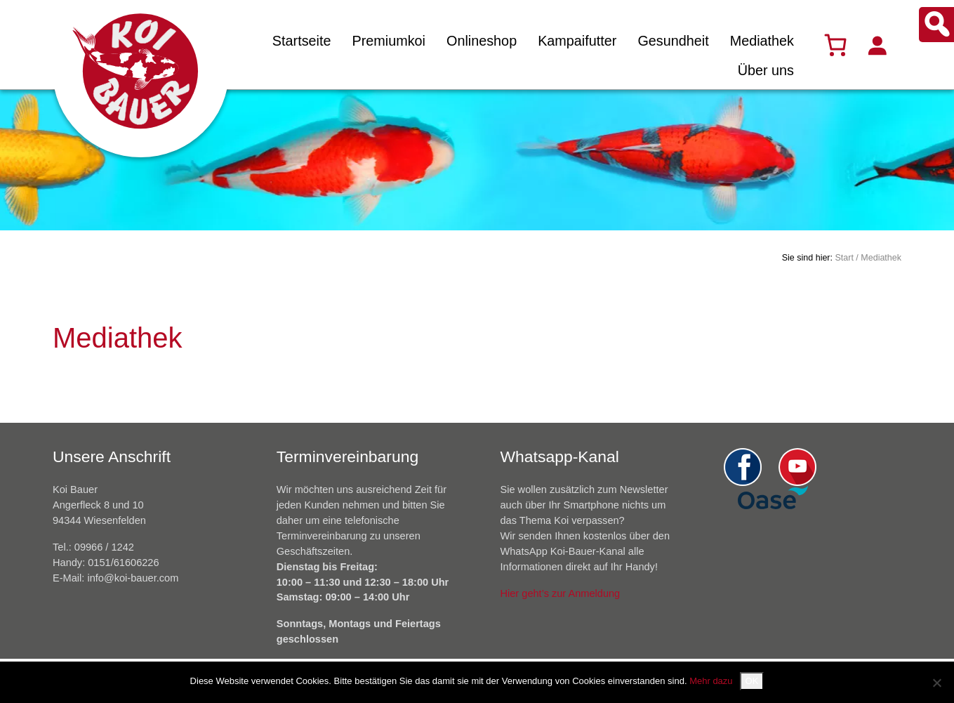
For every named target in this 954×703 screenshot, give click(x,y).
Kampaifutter (577, 40)
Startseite (301, 40)
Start (844, 258)
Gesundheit (672, 40)
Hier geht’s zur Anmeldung (561, 593)
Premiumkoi (388, 40)
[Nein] (936, 683)
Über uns (766, 70)
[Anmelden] (876, 45)
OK (752, 681)
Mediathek (762, 40)
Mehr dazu (710, 681)
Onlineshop (481, 40)
